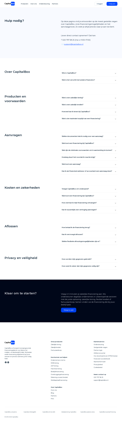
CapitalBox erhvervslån (48, 412)
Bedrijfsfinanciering (57, 371)
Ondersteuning (44, 4)
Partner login (98, 350)
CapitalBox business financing (107, 412)
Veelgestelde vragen (100, 347)
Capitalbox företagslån (30, 412)
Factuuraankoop (56, 350)
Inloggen (100, 4)
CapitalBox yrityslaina (11, 412)
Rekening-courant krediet (59, 377)
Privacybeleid (98, 364)
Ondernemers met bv (58, 360)
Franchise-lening (56, 369)
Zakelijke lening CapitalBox (68, 412)
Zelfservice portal (99, 353)
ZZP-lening (54, 366)
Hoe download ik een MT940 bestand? (107, 356)
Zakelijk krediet (56, 347)
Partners (55, 4)
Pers (52, 399)
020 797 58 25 (98, 377)
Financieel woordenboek (102, 359)
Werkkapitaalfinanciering (59, 380)
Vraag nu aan (69, 313)
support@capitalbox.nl (73, 44)
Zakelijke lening (56, 344)
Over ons (33, 4)
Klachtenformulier (100, 362)
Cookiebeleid (98, 367)
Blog (52, 393)
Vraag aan (112, 4)
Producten (24, 4)
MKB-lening (55, 363)
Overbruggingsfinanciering (60, 374)
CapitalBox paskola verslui (87, 412)
